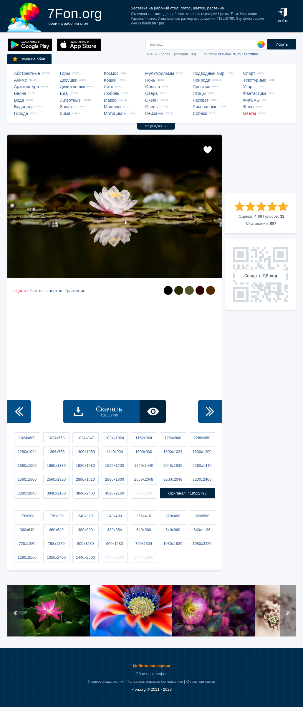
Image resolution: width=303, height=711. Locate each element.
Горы (65, 73)
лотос (38, 290)
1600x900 (143, 451)
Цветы (249, 113)
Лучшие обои (28, 59)
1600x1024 (172, 451)
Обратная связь (200, 681)
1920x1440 (143, 465)
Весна (20, 93)
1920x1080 (85, 465)
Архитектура (26, 86)
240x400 (114, 516)
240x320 (85, 516)
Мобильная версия (151, 666)
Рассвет (200, 100)
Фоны (248, 106)
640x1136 (201, 530)
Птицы (199, 93)
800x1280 (85, 543)
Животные (70, 100)
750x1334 (143, 543)
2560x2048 (143, 479)
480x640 (56, 530)
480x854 (114, 530)
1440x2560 (85, 557)
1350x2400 (56, 557)
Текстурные (254, 80)
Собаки (200, 113)
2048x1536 (172, 465)
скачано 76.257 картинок (238, 54)
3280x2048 (27, 493)
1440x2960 (143, 557)
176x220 (56, 516)
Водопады (24, 106)
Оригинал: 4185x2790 (187, 493)
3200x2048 (172, 479)
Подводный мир (208, 73)
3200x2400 (202, 479)
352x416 (143, 516)
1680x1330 (56, 465)
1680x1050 (27, 465)
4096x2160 (114, 493)
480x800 (85, 530)
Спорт (249, 73)
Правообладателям (105, 681)
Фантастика (254, 93)
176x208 (27, 516)
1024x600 (27, 438)
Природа (201, 80)
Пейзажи (154, 113)
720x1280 (27, 543)
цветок (55, 290)
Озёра (151, 93)
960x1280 (114, 543)
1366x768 (56, 451)
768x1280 (56, 543)
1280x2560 (27, 557)
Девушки (68, 80)
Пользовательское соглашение (155, 681)
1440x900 (114, 451)
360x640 (27, 530)
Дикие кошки (72, 86)
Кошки (110, 80)
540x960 (143, 530)
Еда (64, 93)
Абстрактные (27, 73)
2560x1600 (27, 479)
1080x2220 (202, 543)
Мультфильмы (159, 73)
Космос (111, 73)
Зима (65, 113)
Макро (110, 100)
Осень (151, 106)
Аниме (20, 80)
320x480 (172, 516)
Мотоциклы (115, 113)
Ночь (150, 80)
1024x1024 (114, 438)
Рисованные (205, 106)
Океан (151, 100)
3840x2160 (56, 493)
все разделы (156, 126)
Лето (108, 86)
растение (76, 290)
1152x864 (143, 438)
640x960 (172, 530)
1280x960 (201, 438)
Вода (19, 100)
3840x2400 (85, 493)
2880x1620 (85, 479)
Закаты (67, 106)
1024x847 (85, 438)
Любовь (112, 93)
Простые (201, 86)
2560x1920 (56, 479)
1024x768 (56, 438)
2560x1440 (202, 465)
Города (21, 113)
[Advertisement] (260, 164)
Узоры (249, 86)
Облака (152, 86)
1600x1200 (202, 451)
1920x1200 (114, 465)
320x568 (202, 516)
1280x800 (172, 438)
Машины (112, 106)
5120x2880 (143, 493)
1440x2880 (114, 557)
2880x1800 (114, 479)
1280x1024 (27, 451)
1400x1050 (85, 451)
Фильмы (251, 100)
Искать (282, 44)
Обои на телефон (151, 674)
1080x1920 (172, 543)
